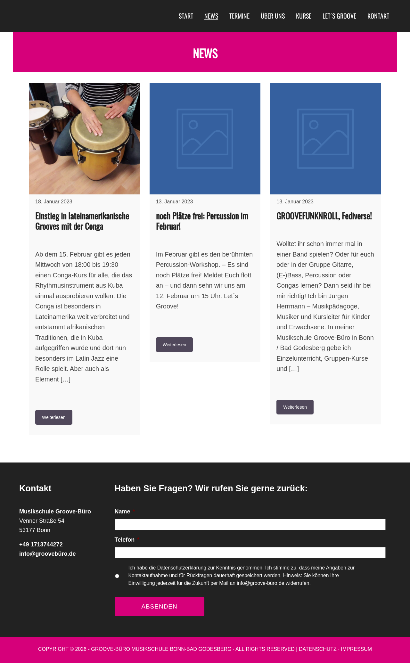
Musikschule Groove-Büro (75, 16)
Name (125, 511)
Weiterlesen (54, 417)
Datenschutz (318, 649)
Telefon (127, 539)
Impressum (356, 649)
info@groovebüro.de (47, 554)
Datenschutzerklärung (182, 567)
